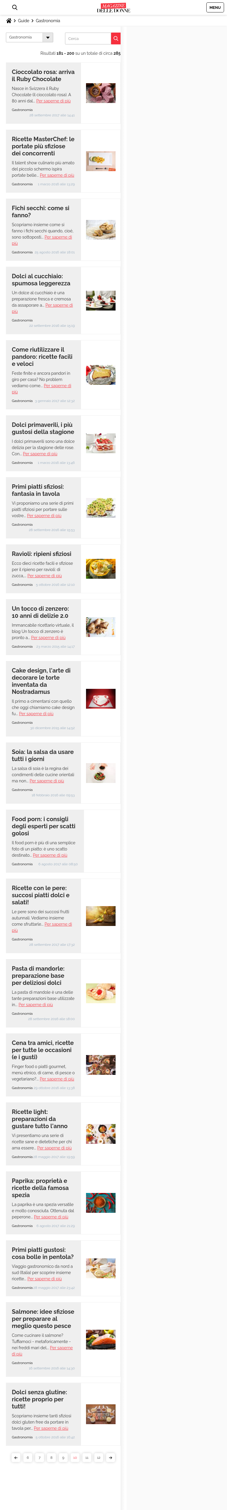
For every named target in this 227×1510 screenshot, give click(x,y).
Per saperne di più (53, 101)
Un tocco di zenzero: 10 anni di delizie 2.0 (40, 612)
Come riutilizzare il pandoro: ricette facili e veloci (42, 356)
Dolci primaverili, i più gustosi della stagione (43, 428)
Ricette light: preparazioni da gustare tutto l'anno (40, 1119)
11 (86, 1458)
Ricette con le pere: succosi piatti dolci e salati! (40, 895)
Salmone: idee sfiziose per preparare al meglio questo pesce (43, 1318)
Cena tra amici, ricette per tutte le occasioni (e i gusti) (43, 1050)
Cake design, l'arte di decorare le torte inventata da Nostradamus (41, 681)
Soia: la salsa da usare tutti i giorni (43, 755)
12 (98, 1458)
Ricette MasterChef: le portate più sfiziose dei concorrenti (43, 146)
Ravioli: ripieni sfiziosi (41, 553)
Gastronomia (48, 20)
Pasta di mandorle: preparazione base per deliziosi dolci (38, 975)
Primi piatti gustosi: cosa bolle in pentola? (43, 1253)
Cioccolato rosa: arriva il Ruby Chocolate (43, 75)
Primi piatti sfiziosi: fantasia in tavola (38, 490)
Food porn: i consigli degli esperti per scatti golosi (43, 826)
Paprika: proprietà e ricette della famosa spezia (40, 1188)
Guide (23, 20)
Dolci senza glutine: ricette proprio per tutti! (39, 1399)
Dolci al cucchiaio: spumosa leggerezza (41, 280)
